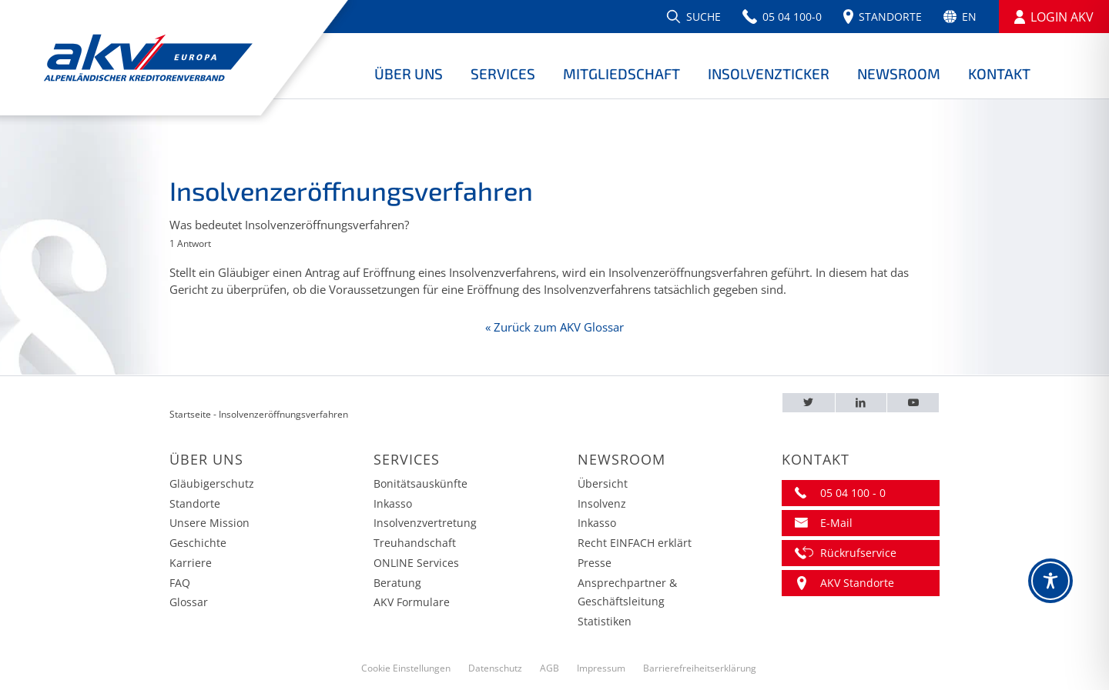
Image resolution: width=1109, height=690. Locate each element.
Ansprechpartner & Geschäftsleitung (627, 592)
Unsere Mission (209, 522)
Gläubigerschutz (211, 483)
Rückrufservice (858, 552)
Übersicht (603, 483)
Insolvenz (602, 503)
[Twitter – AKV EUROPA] (808, 402)
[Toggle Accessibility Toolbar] (1050, 581)
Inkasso (393, 503)
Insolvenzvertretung (425, 522)
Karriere (190, 562)
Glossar (188, 602)
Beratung (397, 582)
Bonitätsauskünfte (420, 483)
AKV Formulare (412, 602)
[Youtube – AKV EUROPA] (913, 402)
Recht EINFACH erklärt (635, 542)
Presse (594, 562)
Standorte (194, 503)
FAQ (179, 582)
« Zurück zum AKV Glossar (554, 327)
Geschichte (197, 542)
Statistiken (605, 621)
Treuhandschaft (415, 542)
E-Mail (836, 522)
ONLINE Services (416, 562)
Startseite (190, 414)
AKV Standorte (857, 582)
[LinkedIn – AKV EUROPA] (861, 402)
